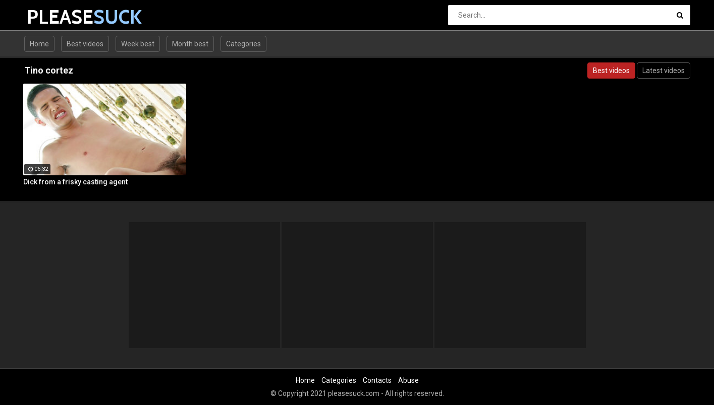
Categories (243, 44)
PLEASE (53, 17)
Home (39, 44)
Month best (190, 44)
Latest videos (663, 70)
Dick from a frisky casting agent (75, 182)
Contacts (377, 380)
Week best (137, 44)
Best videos (85, 44)
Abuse (408, 380)
